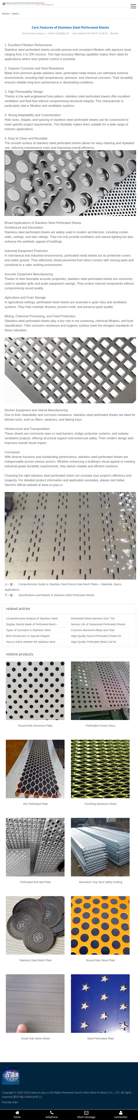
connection (121, 1114)
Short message (86, 1114)
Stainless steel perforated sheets (27, 49)
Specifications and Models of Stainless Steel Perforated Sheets (56, 595)
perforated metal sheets (80, 73)
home (17, 1114)
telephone (52, 1114)
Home (5, 13)
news (15, 13)
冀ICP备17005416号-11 (27, 1096)
